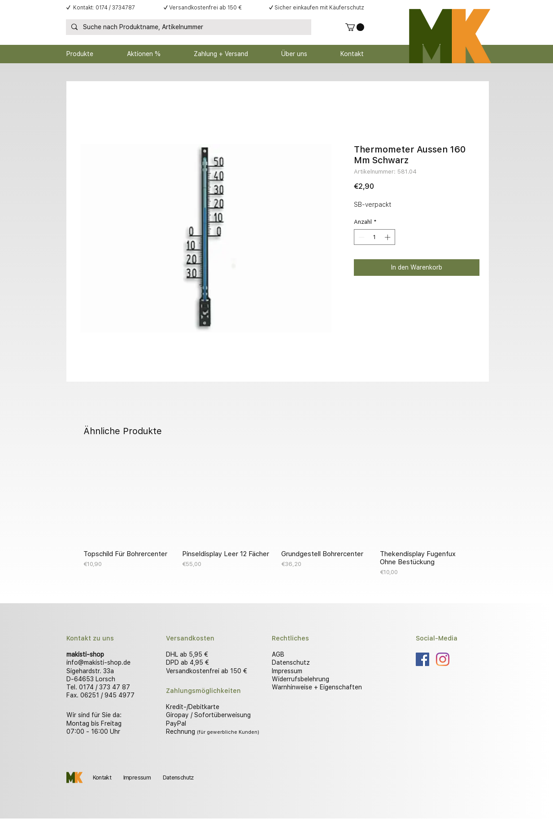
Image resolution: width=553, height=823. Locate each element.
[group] (276, 515)
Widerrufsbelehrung (300, 679)
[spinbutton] (374, 237)
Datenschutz (291, 662)
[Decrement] (360, 237)
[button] (354, 27)
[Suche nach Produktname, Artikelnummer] (187, 27)
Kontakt (102, 777)
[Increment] (388, 237)
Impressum (287, 671)
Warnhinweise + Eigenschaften (317, 687)
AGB (278, 654)
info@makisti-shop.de (98, 662)
